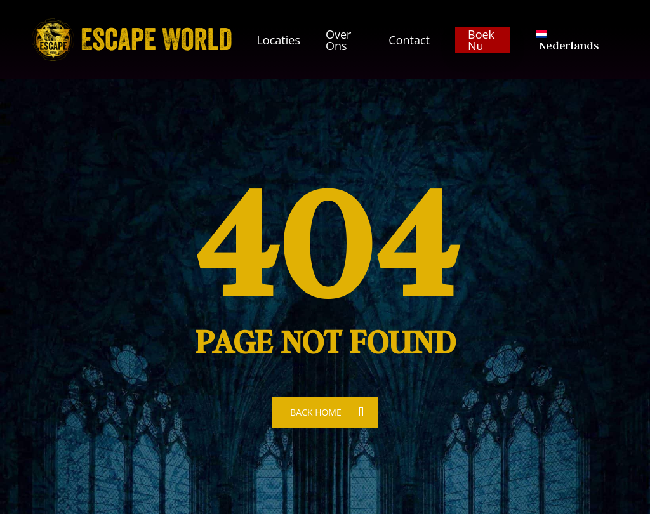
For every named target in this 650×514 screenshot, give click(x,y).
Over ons (338, 40)
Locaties (278, 40)
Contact (409, 40)
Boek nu (481, 40)
